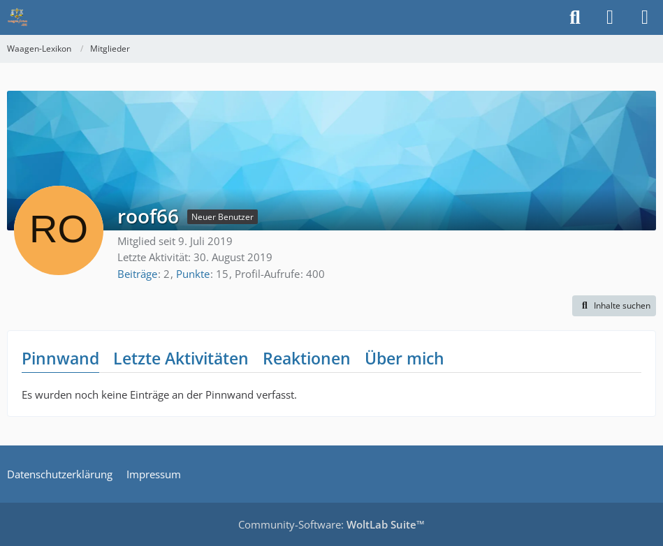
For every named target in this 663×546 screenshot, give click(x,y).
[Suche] (575, 17)
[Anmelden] (610, 17)
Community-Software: (331, 524)
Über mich (404, 358)
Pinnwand (60, 358)
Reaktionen (307, 358)
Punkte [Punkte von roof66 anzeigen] (193, 274)
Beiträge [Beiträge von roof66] (137, 274)
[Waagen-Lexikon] (17, 17)
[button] (614, 305)
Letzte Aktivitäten (181, 358)
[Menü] (645, 17)
